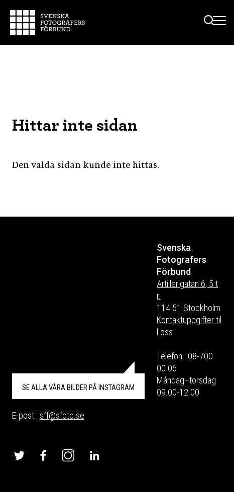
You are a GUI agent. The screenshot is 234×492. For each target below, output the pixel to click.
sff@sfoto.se (62, 415)
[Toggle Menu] (219, 22)
